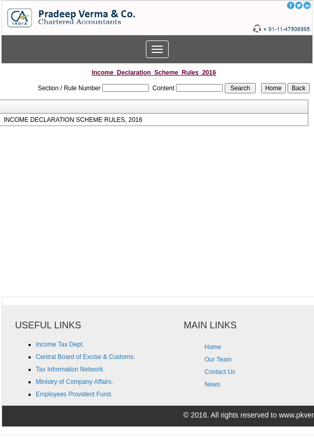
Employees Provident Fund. (74, 394)
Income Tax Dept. (60, 344)
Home (212, 347)
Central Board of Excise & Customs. (85, 357)
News (212, 384)
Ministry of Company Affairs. (74, 381)
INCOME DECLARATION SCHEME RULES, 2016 (73, 119)
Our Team (217, 359)
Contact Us (219, 372)
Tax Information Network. (70, 369)
